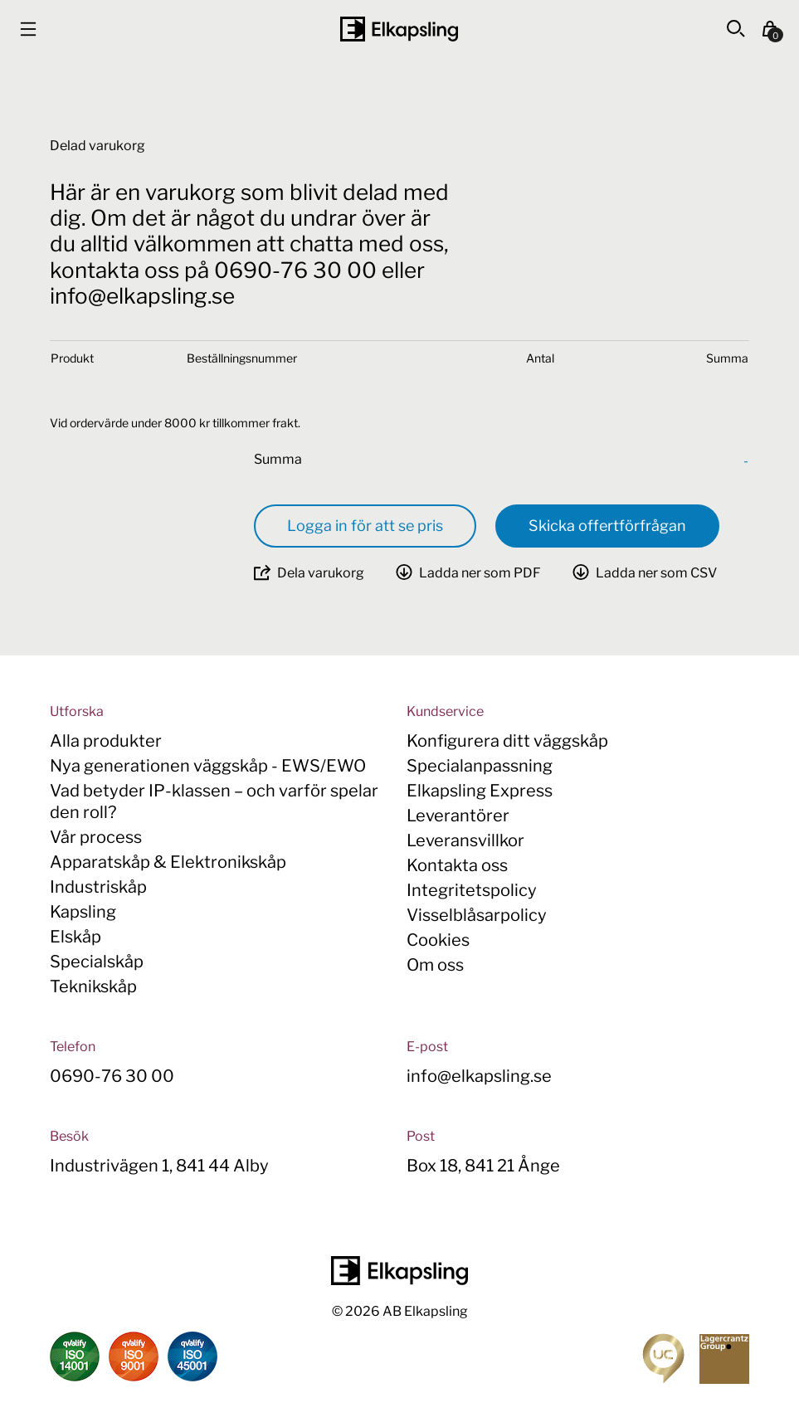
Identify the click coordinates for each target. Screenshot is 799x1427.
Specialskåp (97, 962)
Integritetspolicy (472, 890)
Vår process (96, 837)
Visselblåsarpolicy (477, 915)
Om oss (435, 965)
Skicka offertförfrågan (607, 525)
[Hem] (399, 29)
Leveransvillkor (465, 840)
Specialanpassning (480, 766)
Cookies (438, 940)
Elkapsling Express (480, 791)
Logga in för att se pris (365, 525)
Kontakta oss (457, 865)
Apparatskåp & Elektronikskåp (168, 862)
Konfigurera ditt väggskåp (507, 741)
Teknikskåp (93, 986)
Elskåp (75, 937)
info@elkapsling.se (479, 1076)
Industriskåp (98, 887)
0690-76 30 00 (112, 1076)
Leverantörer (458, 816)
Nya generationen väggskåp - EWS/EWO (208, 766)
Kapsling (83, 912)
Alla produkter (106, 741)
